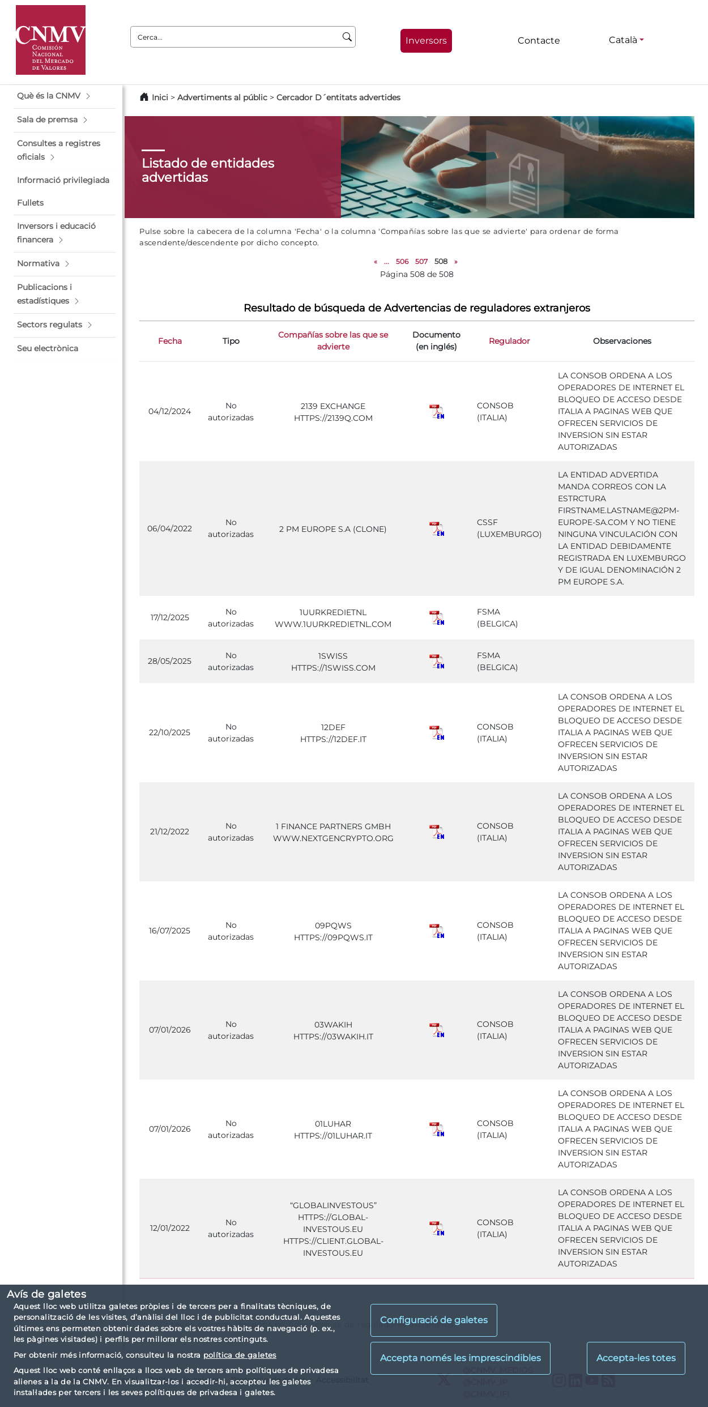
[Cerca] (347, 37)
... (386, 261)
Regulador (509, 341)
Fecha (170, 341)
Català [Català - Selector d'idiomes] (623, 40)
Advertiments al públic (222, 97)
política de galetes (239, 1354)
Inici (160, 97)
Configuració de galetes (434, 1320)
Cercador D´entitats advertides (338, 97)
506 (402, 261)
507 (421, 261)
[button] (65, 96)
